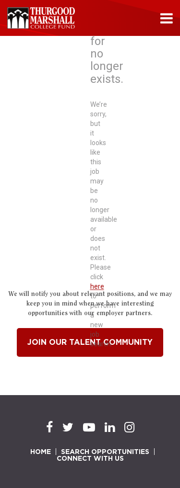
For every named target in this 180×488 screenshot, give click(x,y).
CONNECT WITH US (90, 458)
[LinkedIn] (110, 427)
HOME (40, 451)
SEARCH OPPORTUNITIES (105, 451)
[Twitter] (67, 427)
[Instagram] (129, 427)
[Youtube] (89, 427)
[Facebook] (49, 427)
